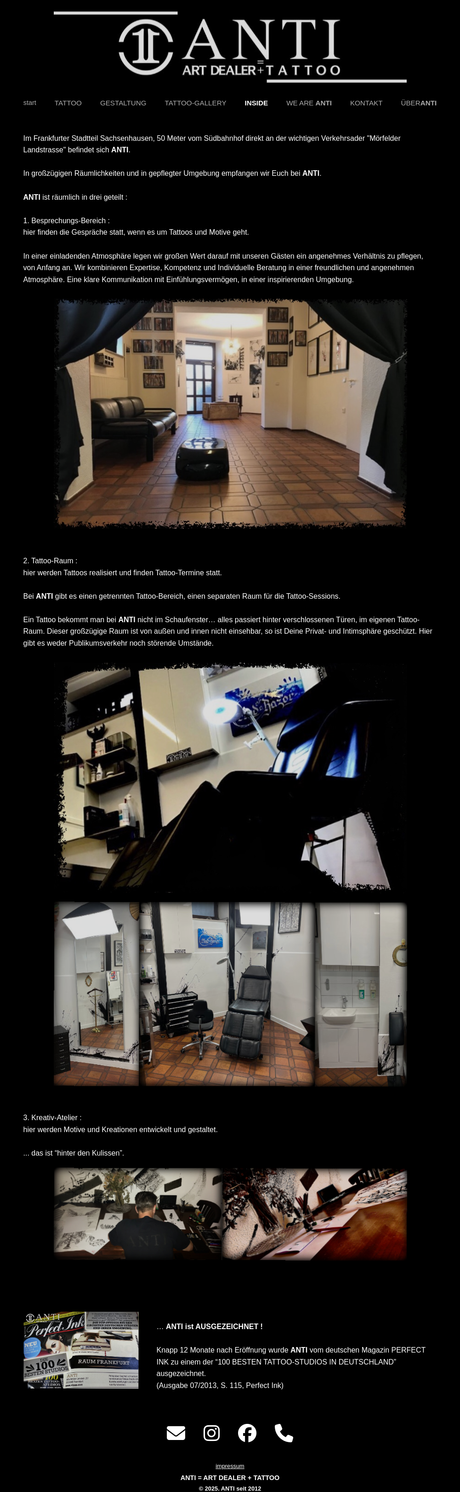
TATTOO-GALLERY (196, 103)
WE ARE (309, 103)
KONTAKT (366, 103)
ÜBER (419, 103)
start (29, 102)
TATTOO (68, 103)
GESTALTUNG (123, 103)
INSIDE (256, 103)
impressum (230, 1466)
